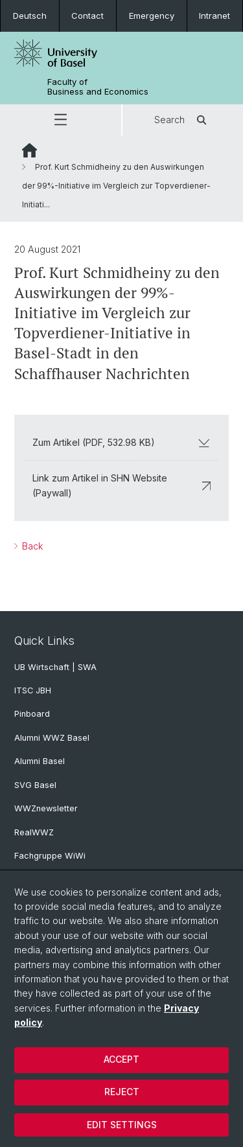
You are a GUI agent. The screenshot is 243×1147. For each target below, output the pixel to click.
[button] (60, 119)
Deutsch (30, 15)
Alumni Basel (39, 761)
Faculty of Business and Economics (97, 87)
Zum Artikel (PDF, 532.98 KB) (121, 442)
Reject (121, 1091)
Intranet (214, 15)
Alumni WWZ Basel (51, 738)
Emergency (151, 15)
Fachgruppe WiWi (50, 856)
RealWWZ (34, 832)
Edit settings (122, 1124)
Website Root (29, 150)
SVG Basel (35, 785)
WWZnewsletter (46, 808)
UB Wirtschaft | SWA (55, 667)
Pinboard (32, 714)
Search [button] (182, 120)
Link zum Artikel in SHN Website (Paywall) (121, 485)
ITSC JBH (32, 690)
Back (31, 545)
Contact (87, 15)
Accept (121, 1059)
